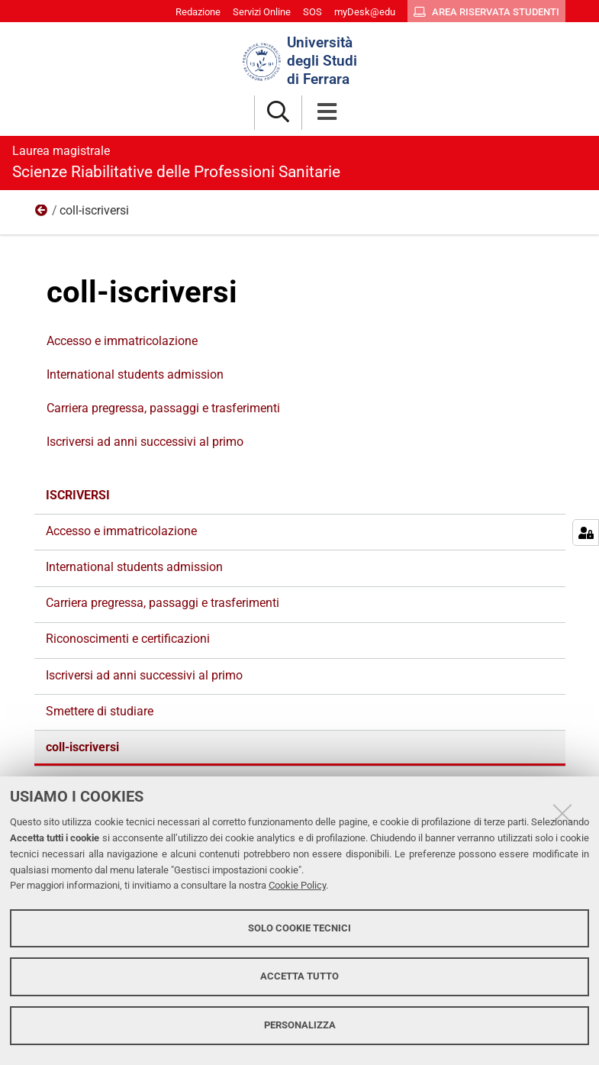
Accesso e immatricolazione (122, 341)
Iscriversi (42, 214)
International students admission (135, 374)
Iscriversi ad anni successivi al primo (145, 441)
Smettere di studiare (99, 711)
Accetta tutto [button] (299, 976)
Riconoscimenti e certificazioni (128, 638)
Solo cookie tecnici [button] (299, 928)
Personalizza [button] (300, 1025)
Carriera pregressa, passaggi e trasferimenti (163, 408)
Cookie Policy (297, 885)
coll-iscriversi (82, 747)
